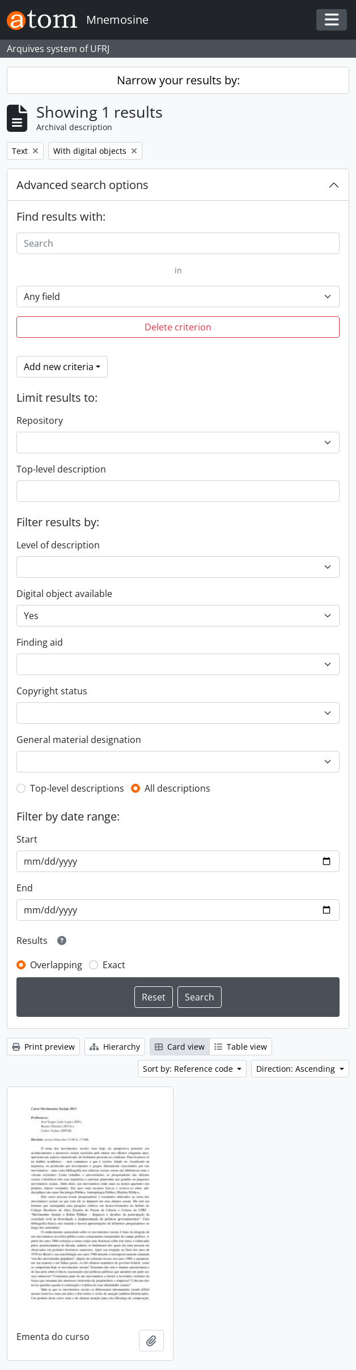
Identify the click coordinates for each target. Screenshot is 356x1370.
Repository (39, 420)
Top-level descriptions (77, 788)
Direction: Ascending (296, 1068)
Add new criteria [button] (59, 366)
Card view (180, 1046)
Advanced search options (82, 184)
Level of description (58, 545)
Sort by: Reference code (189, 1068)
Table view (240, 1046)
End (24, 888)
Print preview (43, 1046)
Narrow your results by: (178, 80)
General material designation (78, 739)
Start (26, 839)
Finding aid (39, 642)
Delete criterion (178, 327)
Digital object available (64, 593)
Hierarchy (115, 1046)
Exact (114, 965)
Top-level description (61, 469)
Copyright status (51, 691)
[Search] (178, 243)
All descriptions (177, 788)
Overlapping (56, 965)
